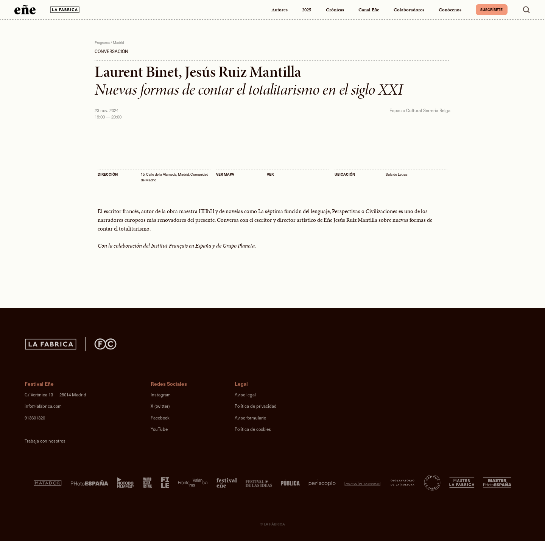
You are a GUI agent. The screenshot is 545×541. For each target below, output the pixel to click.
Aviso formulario (250, 418)
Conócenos (450, 9)
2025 (306, 9)
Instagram (161, 394)
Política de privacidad (256, 406)
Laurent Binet (137, 71)
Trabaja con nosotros (45, 441)
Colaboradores (409, 9)
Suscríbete (491, 9)
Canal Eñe (368, 9)
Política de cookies (253, 429)
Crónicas (335, 9)
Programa (102, 42)
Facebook (160, 418)
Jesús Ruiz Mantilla (243, 71)
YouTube (159, 429)
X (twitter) (160, 406)
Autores (279, 9)
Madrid (118, 42)
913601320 (35, 418)
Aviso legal (245, 394)
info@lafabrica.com (43, 406)
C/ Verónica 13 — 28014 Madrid (55, 394)
